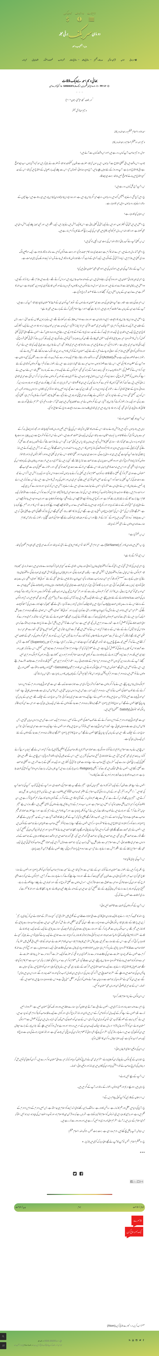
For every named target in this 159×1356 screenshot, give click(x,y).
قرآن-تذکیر (112, 60)
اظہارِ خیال (35, 60)
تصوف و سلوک (48, 60)
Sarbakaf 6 (68, 86)
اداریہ (122, 60)
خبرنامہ (24, 60)
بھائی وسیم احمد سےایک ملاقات (79, 80)
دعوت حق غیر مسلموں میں (88, 86)
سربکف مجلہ (41, 1341)
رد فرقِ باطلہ (85, 60)
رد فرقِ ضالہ (73, 60)
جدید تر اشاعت (20, 1207)
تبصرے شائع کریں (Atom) (118, 1326)
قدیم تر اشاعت (138, 1207)
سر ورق (133, 60)
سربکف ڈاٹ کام (28, 1345)
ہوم (79, 1207)
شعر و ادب (61, 60)
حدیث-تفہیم (98, 60)
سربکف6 (78, 86)
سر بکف (80, 34)
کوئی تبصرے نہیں (54, 86)
